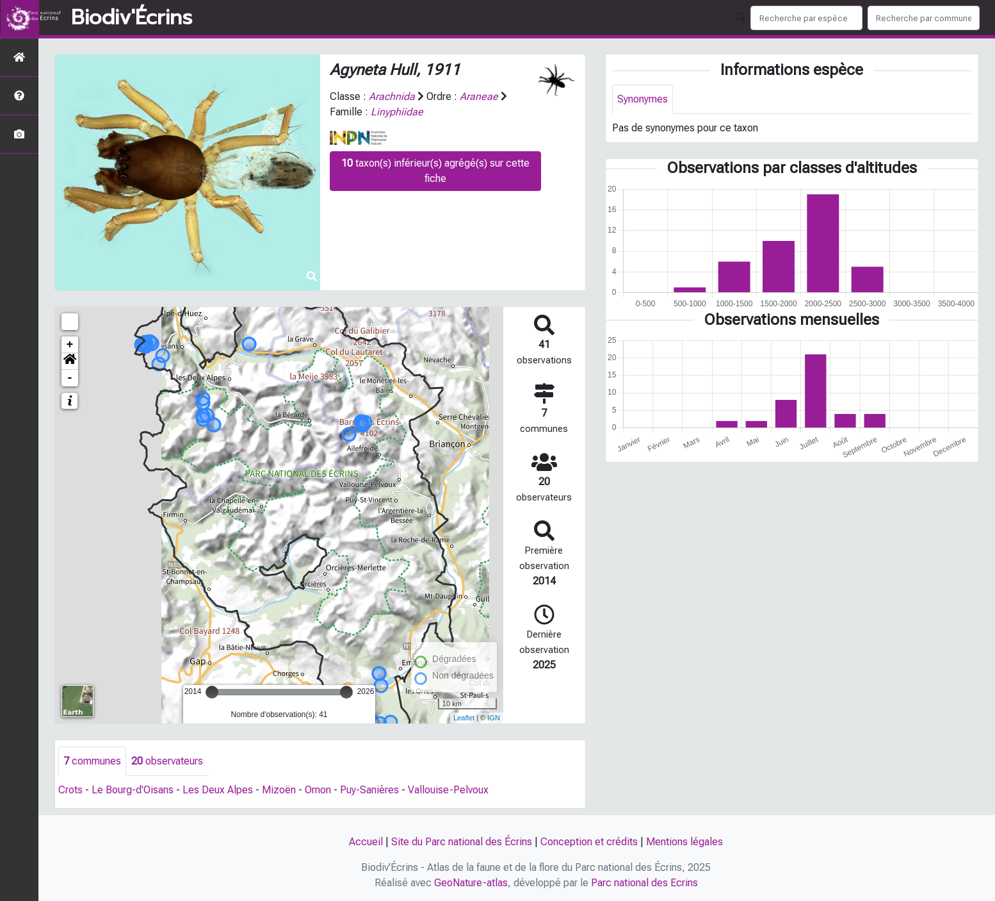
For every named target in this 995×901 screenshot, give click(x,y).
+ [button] (70, 344)
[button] (69, 361)
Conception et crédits (589, 842)
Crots (70, 790)
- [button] (70, 378)
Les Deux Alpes (217, 790)
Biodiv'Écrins (131, 18)
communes (92, 761)
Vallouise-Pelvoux (448, 790)
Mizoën (279, 790)
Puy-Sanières (369, 790)
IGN (493, 718)
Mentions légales (684, 842)
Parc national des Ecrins (644, 883)
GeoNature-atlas (471, 883)
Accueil (366, 842)
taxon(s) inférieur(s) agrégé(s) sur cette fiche (435, 171)
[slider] (212, 692)
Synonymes (642, 99)
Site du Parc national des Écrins (461, 842)
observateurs (167, 761)
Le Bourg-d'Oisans (133, 790)
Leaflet (463, 718)
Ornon (318, 790)
